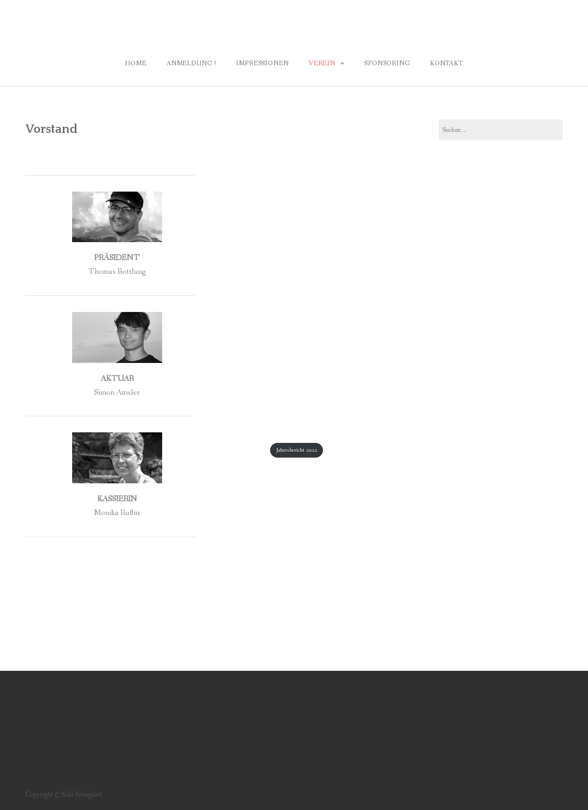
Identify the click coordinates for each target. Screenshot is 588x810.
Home (135, 63)
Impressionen (262, 63)
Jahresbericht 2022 (296, 450)
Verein (322, 63)
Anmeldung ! (191, 63)
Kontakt (446, 63)
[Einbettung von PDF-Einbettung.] (294, 296)
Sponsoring (387, 63)
